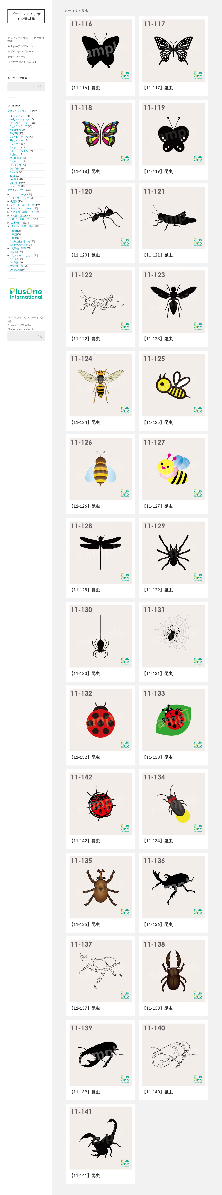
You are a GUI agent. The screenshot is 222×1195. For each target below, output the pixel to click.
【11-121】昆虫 (157, 254)
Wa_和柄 (14, 168)
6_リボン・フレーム (21, 208)
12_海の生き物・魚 (20, 241)
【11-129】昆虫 (157, 589)
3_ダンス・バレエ (19, 197)
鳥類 (14, 234)
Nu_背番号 (15, 129)
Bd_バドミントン (19, 151)
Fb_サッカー (16, 140)
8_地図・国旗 (17, 215)
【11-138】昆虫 (157, 1008)
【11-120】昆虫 (84, 254)
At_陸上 (14, 154)
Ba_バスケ (15, 143)
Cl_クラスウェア (19, 126)
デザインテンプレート (20, 51)
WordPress (27, 325)
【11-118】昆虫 (84, 171)
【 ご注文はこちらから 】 (22, 61)
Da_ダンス (15, 164)
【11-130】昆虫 (84, 673)
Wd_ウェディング (19, 119)
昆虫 (14, 237)
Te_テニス (15, 147)
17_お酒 (14, 258)
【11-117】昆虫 (157, 87)
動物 (14, 230)
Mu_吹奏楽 (15, 157)
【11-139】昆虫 (84, 1091)
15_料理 (14, 251)
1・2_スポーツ (18, 194)
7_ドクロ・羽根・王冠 (22, 211)
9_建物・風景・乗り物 (22, 219)
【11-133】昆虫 (157, 757)
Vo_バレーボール (19, 136)
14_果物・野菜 (18, 248)
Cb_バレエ (15, 161)
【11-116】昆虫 (84, 87)
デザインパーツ (16, 56)
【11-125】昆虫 (157, 422)
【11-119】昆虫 (157, 171)
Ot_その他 (15, 182)
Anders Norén (26, 329)
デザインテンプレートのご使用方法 (25, 40)
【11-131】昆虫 (157, 673)
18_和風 (14, 262)
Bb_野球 (14, 133)
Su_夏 (13, 175)
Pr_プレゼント (17, 115)
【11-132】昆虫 (84, 757)
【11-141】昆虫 (84, 1175)
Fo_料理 (14, 179)
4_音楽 (14, 201)
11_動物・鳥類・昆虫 (21, 226)
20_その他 (15, 269)
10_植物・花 (17, 222)
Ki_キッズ (15, 186)
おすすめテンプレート (20, 46)
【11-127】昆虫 (157, 506)
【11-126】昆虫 (84, 506)
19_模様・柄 (16, 266)
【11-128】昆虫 (84, 589)
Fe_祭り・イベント (20, 122)
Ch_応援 (14, 172)
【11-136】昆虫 (157, 924)
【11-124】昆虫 (84, 422)
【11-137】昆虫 (84, 1008)
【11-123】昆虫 (157, 338)
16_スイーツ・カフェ (21, 255)
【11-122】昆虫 (84, 338)
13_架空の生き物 (19, 244)
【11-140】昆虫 (157, 1091)
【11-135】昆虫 (84, 924)
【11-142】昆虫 (84, 840)
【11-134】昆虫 (157, 840)
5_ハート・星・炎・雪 (22, 204)
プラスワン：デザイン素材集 (26, 16)
